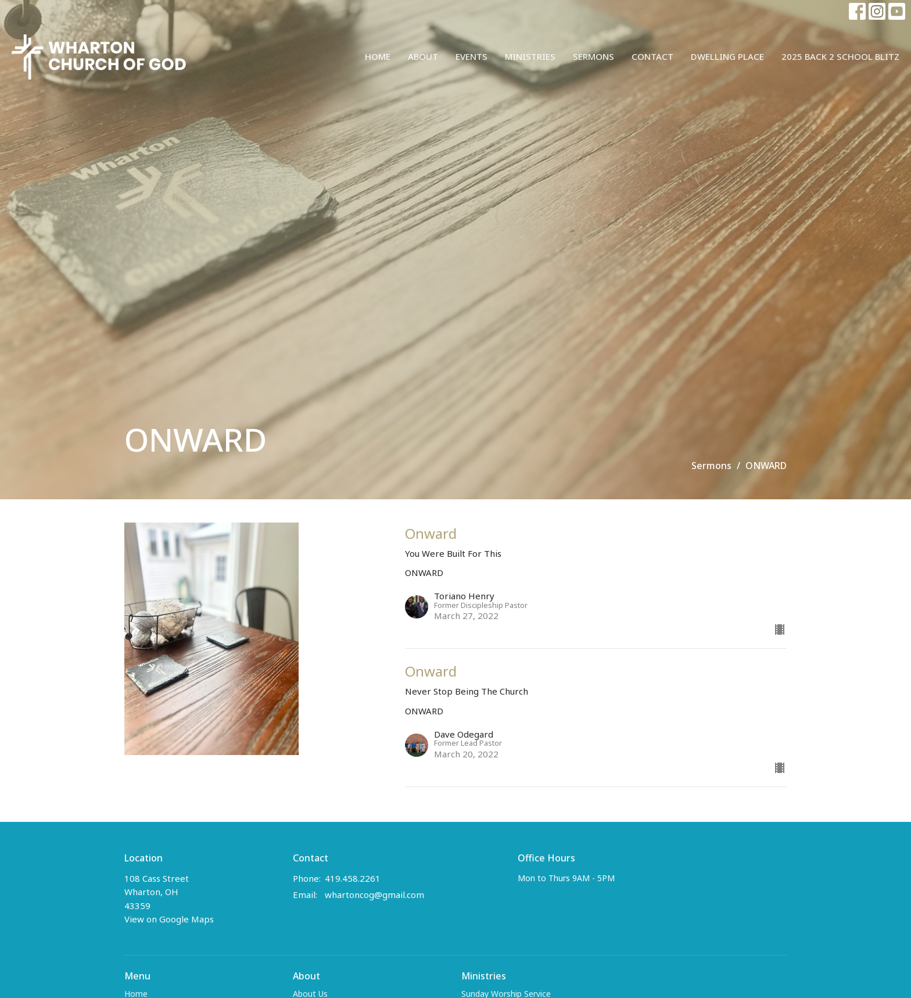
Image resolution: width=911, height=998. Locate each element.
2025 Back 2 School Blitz (840, 56)
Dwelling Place (727, 56)
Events (471, 56)
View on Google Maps (169, 919)
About (423, 56)
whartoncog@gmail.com (374, 894)
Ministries (530, 56)
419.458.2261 (353, 878)
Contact (652, 56)
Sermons (593, 56)
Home (377, 56)
